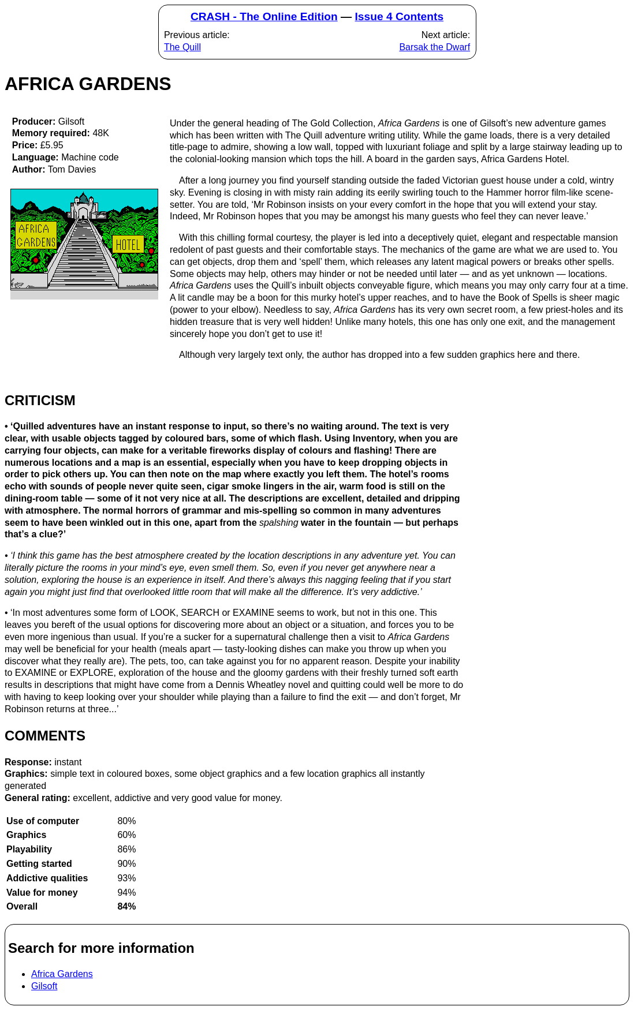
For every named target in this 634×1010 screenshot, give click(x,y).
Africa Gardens (62, 974)
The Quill (182, 47)
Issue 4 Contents (399, 16)
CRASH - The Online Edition (264, 16)
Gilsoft (44, 986)
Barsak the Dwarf (434, 47)
